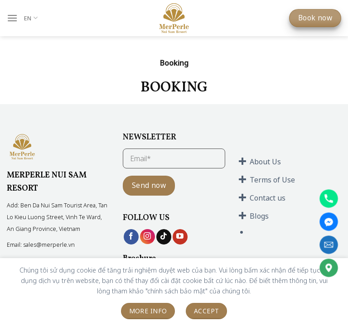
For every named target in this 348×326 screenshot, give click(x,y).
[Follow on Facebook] (131, 236)
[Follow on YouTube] (180, 236)
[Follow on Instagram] (147, 236)
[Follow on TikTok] (163, 236)
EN (30, 18)
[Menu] (12, 18)
